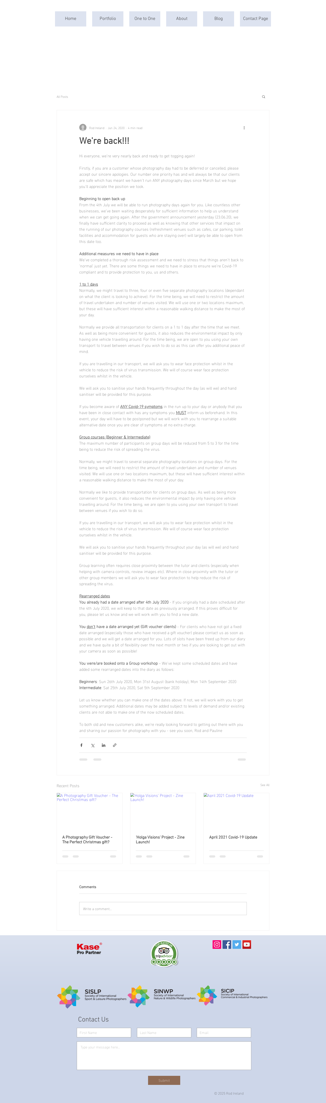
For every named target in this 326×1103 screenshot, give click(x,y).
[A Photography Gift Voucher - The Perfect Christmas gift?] (89, 811)
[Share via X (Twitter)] (92, 745)
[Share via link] (115, 745)
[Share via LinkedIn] (103, 745)
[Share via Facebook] (81, 745)
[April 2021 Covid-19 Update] (236, 811)
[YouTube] (246, 944)
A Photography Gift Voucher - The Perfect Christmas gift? (87, 840)
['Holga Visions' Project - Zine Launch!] (163, 811)
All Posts (62, 96)
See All (264, 784)
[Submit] (164, 1080)
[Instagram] (217, 944)
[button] (263, 96)
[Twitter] (237, 944)
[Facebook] (227, 944)
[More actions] (244, 127)
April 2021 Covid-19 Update (233, 837)
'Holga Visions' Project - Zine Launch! (160, 840)
